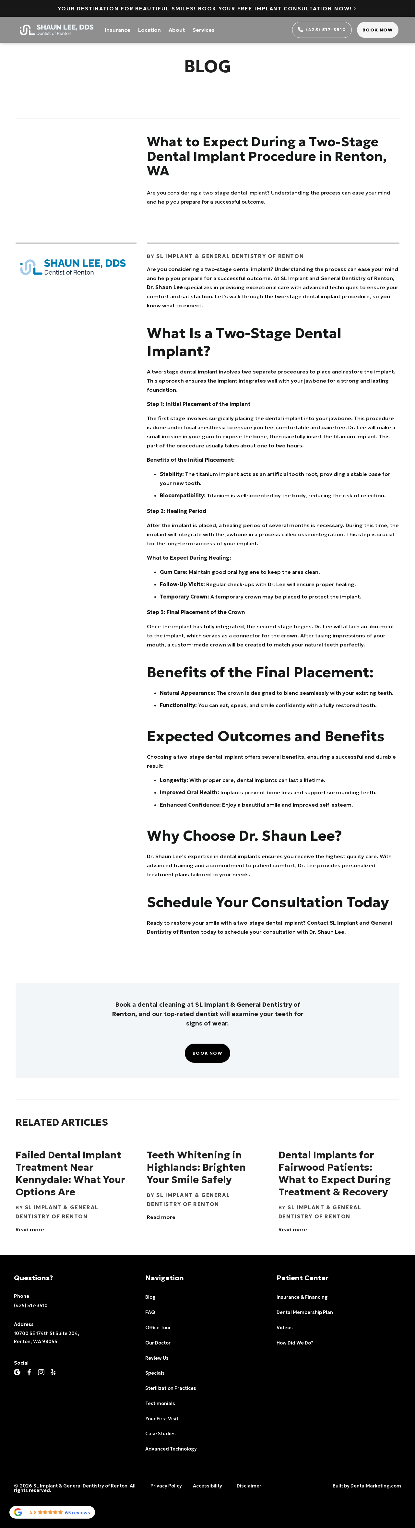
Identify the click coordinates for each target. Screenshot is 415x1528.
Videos (285, 1328)
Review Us (157, 1358)
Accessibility (207, 1486)
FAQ (150, 1312)
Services (204, 30)
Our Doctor (158, 1343)
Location (149, 30)
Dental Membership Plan (305, 1312)
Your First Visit (161, 1419)
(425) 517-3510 (31, 1306)
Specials (155, 1373)
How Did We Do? (295, 1343)
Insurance (117, 30)
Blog (150, 1297)
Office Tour (158, 1328)
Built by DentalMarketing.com (367, 1486)
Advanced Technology (171, 1449)
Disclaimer (249, 1486)
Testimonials (160, 1403)
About (177, 30)
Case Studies (160, 1434)
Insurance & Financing (302, 1297)
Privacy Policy (166, 1486)
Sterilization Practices (170, 1388)
